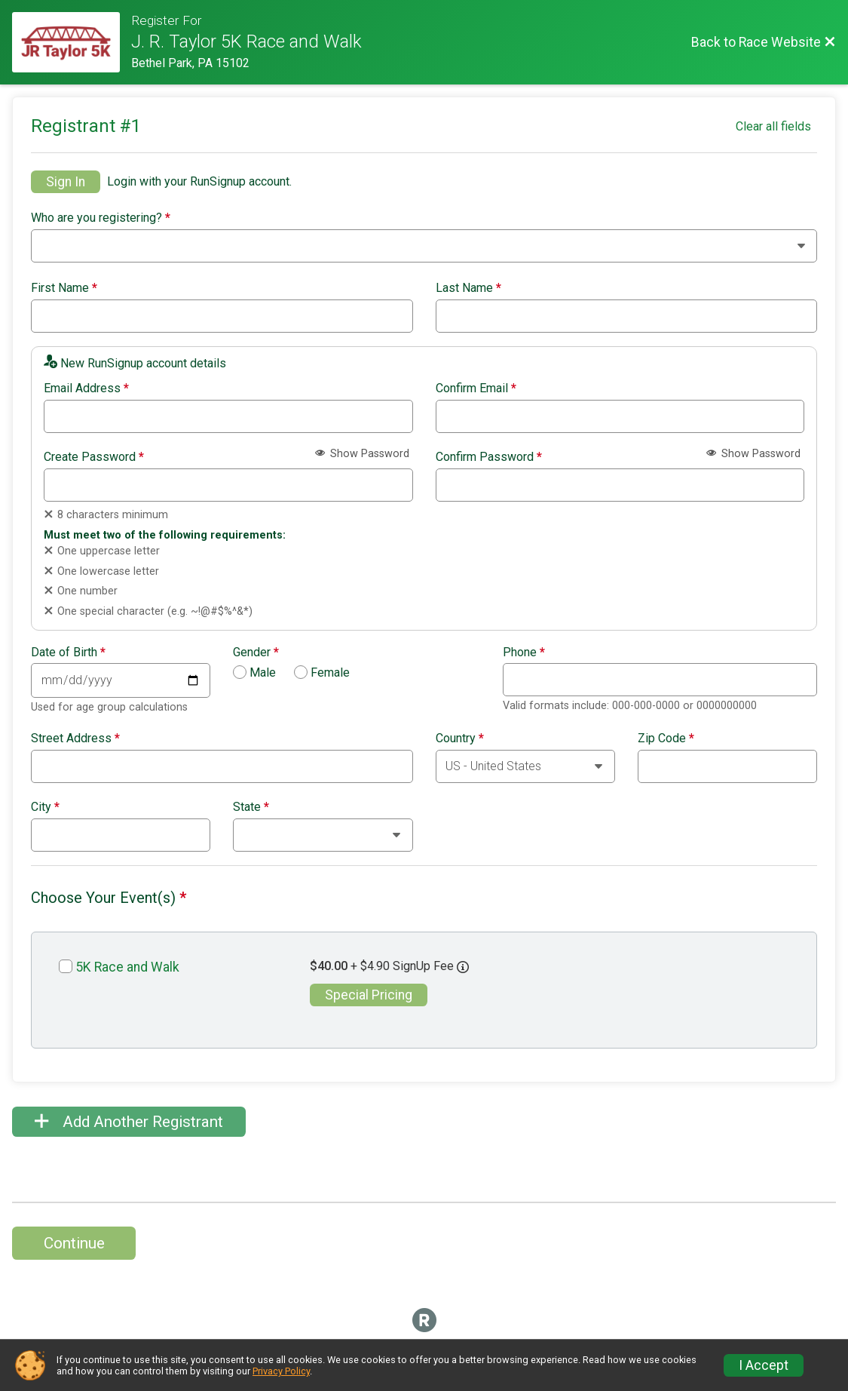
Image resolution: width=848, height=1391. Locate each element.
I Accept (763, 1365)
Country (460, 738)
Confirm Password (489, 457)
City (45, 807)
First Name (64, 288)
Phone (524, 652)
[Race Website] (71, 42)
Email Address (86, 388)
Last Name (468, 288)
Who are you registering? (100, 218)
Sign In (65, 181)
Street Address (75, 738)
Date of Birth (68, 652)
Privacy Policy (281, 1371)
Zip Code (666, 738)
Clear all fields (773, 126)
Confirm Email (476, 388)
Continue (74, 1243)
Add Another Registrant (129, 1122)
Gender (256, 652)
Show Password (362, 453)
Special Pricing (368, 995)
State (251, 807)
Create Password (94, 457)
